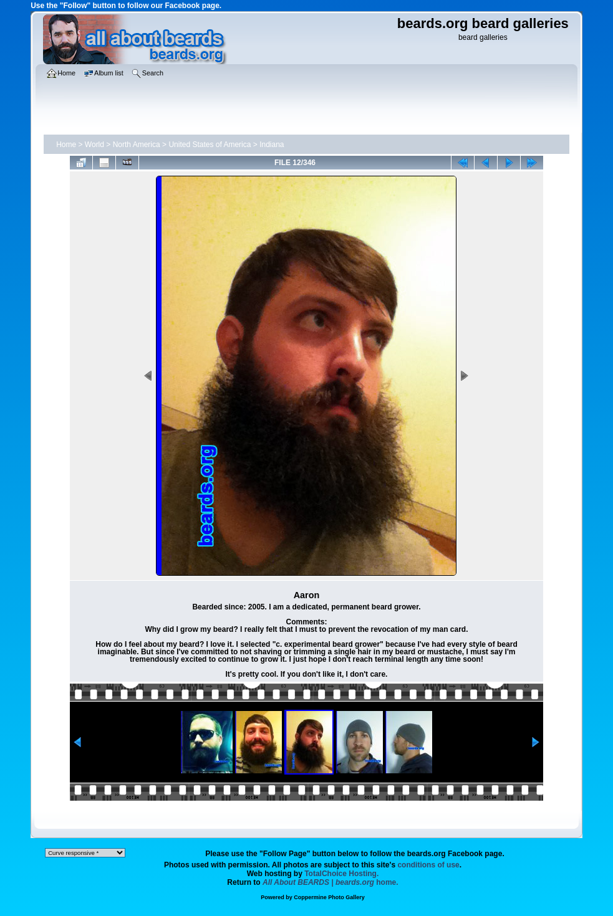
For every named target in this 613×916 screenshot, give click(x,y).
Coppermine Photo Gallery (329, 897)
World (94, 144)
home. (330, 882)
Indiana (271, 144)
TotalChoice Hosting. (341, 873)
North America (136, 144)
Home (66, 144)
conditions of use (428, 865)
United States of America (209, 144)
